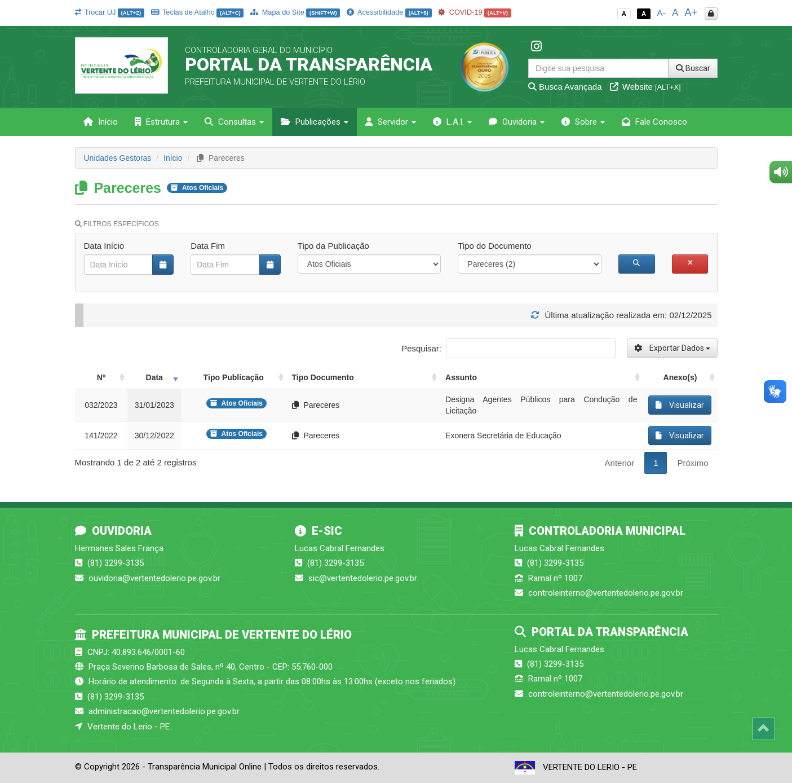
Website (645, 86)
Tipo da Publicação (333, 245)
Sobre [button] (583, 122)
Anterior (620, 463)
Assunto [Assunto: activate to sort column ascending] (461, 377)
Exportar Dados (672, 348)
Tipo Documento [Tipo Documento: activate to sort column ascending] (323, 377)
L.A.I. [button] (452, 122)
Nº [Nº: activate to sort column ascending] (101, 377)
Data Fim (208, 245)
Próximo (692, 463)
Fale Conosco (654, 122)
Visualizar (680, 405)
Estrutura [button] (161, 122)
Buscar (693, 68)
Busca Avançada (565, 86)
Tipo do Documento (494, 245)
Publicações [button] (314, 122)
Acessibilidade (389, 12)
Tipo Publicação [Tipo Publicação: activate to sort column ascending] (233, 377)
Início (100, 122)
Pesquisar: (508, 348)
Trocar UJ (109, 12)
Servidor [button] (390, 122)
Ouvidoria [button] (517, 122)
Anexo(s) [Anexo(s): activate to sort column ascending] (680, 377)
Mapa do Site (295, 12)
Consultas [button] (234, 122)
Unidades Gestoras (118, 157)
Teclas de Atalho (197, 12)
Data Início (104, 245)
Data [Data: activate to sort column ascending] (154, 377)
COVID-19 (474, 12)
